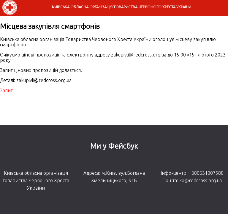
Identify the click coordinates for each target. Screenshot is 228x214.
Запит (6, 90)
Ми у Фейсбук (114, 146)
